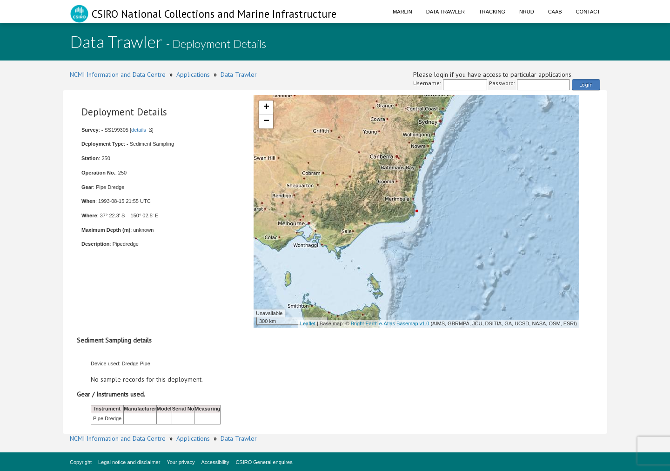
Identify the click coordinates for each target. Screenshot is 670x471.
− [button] (266, 121)
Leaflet (307, 323)
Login (586, 84)
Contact (588, 11)
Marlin (402, 11)
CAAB (555, 11)
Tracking (492, 11)
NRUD (526, 11)
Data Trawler (445, 11)
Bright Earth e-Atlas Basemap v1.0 (390, 323)
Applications (193, 74)
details (138, 130)
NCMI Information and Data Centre (118, 74)
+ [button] (266, 107)
